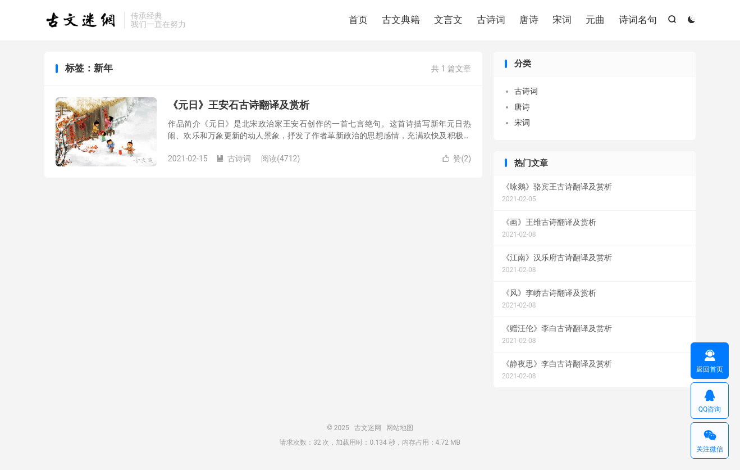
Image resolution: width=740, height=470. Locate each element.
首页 (358, 19)
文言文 (448, 19)
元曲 (595, 19)
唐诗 (528, 19)
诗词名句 (638, 19)
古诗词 (491, 19)
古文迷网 (81, 20)
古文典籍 (401, 19)
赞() (456, 158)
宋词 (562, 19)
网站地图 (399, 428)
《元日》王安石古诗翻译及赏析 (238, 105)
